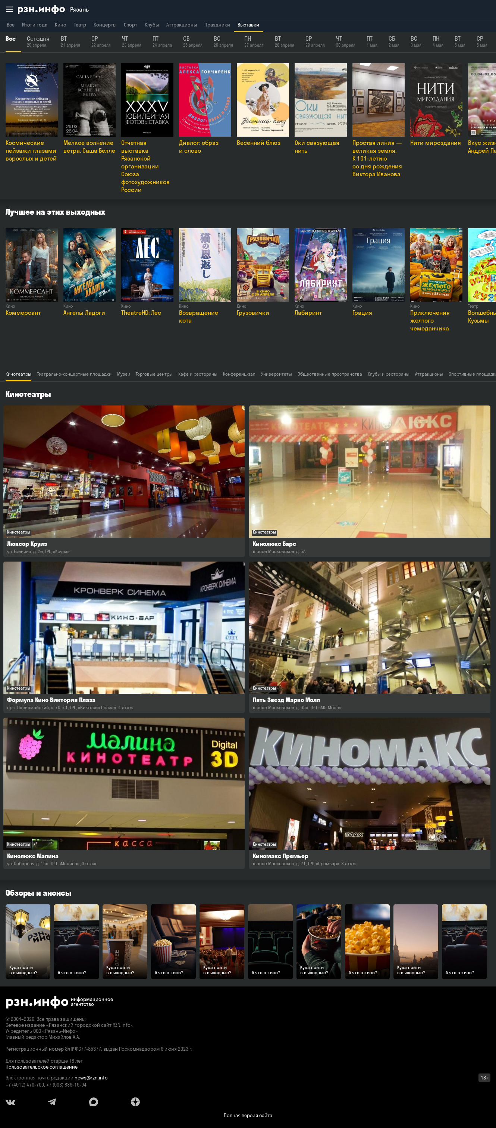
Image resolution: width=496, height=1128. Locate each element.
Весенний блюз (258, 142)
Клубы (152, 25)
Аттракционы (181, 25)
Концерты (105, 25)
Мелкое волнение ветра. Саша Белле (89, 146)
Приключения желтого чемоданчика (430, 320)
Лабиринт (308, 312)
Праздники (217, 25)
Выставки (248, 25)
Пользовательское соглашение (42, 1067)
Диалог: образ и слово (199, 146)
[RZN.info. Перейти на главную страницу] (53, 9)
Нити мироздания (435, 142)
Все (11, 25)
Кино (60, 25)
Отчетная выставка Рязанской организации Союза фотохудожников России (145, 166)
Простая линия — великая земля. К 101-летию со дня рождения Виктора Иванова (377, 158)
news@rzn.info (91, 1078)
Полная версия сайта (248, 1115)
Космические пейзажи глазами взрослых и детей (31, 150)
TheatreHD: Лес (141, 312)
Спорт (130, 25)
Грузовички (253, 312)
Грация (362, 312)
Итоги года (34, 25)
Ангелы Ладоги (84, 312)
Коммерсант (23, 312)
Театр (80, 25)
